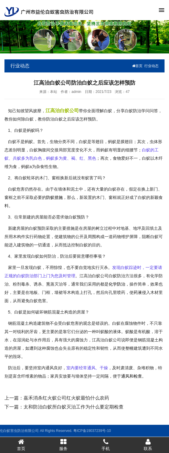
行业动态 (151, 66)
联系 (148, 444)
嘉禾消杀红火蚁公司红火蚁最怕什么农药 (66, 397)
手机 (105, 444)
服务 (63, 444)
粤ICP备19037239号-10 (70, 431)
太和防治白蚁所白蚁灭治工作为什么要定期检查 (73, 406)
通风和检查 (131, 376)
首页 (137, 66)
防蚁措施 (54, 197)
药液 (138, 292)
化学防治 (117, 284)
